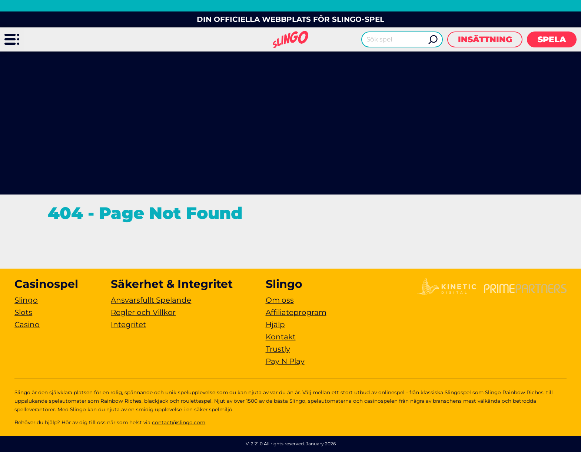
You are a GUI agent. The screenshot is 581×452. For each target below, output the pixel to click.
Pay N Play (285, 361)
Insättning (485, 39)
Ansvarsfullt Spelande (151, 300)
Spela (552, 39)
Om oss (280, 300)
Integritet (128, 324)
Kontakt (281, 336)
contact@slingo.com (178, 422)
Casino (27, 324)
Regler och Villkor (143, 312)
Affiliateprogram (296, 312)
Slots (23, 312)
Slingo (26, 300)
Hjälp (275, 324)
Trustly (278, 349)
